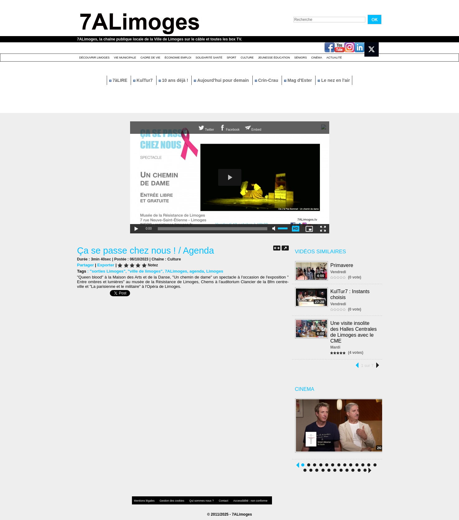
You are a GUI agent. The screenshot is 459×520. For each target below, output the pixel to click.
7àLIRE (119, 80)
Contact (217, 499)
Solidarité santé (208, 57)
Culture (247, 57)
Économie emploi (178, 57)
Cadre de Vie (150, 57)
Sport (231, 57)
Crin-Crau (267, 80)
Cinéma (316, 57)
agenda (194, 271)
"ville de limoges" (144, 271)
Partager (85, 265)
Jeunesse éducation (274, 57)
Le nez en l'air (334, 80)
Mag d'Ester (298, 80)
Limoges (212, 271)
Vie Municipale (125, 57)
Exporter (105, 265)
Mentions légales (143, 499)
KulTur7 (143, 80)
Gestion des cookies (169, 499)
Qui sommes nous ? (196, 499)
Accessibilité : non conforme (241, 499)
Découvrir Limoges (94, 57)
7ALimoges (174, 271)
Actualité (334, 57)
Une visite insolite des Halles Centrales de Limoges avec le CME (354, 331)
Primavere (342, 265)
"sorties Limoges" (107, 271)
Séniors (300, 57)
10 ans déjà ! (174, 80)
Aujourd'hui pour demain (222, 80)
